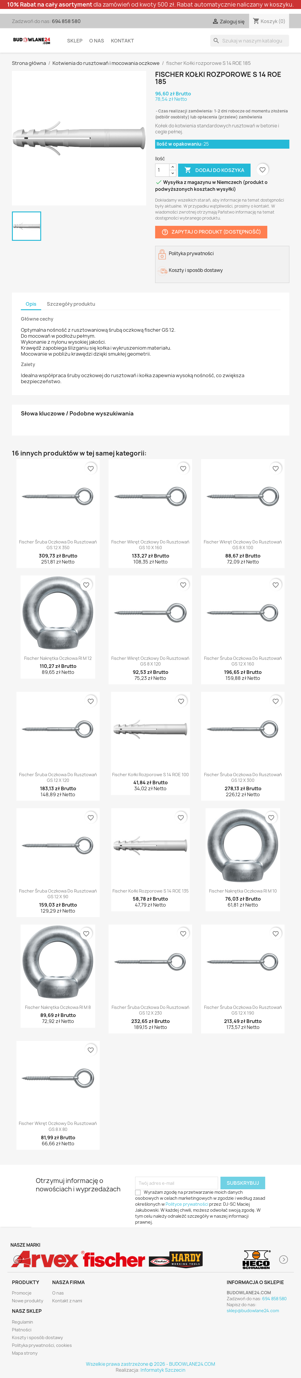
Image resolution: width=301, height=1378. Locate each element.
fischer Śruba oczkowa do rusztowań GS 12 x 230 (150, 1010)
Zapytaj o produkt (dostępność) (211, 232)
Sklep (74, 40)
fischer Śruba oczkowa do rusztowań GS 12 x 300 (243, 777)
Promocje (22, 1293)
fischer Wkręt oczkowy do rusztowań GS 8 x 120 (150, 661)
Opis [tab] (31, 304)
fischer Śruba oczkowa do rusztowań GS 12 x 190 (243, 1010)
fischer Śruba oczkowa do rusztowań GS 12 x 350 (58, 545)
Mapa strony (25, 1353)
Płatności (21, 1330)
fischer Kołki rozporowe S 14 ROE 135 (150, 891)
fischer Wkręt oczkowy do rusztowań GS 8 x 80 (58, 1126)
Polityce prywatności (187, 1204)
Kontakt (122, 40)
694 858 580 (66, 21)
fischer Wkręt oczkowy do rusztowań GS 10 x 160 (150, 545)
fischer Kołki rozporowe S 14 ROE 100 (150, 774)
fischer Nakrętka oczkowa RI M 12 (58, 658)
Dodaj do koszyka (214, 170)
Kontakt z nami (67, 1301)
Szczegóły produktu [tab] (71, 304)
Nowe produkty (27, 1301)
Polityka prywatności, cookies (42, 1345)
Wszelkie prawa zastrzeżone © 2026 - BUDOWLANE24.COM (150, 1364)
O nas (96, 40)
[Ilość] (162, 170)
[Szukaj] (249, 41)
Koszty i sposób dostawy (37, 1337)
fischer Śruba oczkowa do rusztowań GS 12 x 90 (58, 894)
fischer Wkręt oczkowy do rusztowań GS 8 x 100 (243, 545)
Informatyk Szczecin (163, 1370)
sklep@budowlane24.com (253, 1310)
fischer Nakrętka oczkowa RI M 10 (243, 891)
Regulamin (22, 1322)
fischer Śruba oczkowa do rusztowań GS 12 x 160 (243, 661)
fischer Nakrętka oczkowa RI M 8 (58, 1007)
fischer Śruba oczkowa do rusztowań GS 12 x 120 (58, 777)
